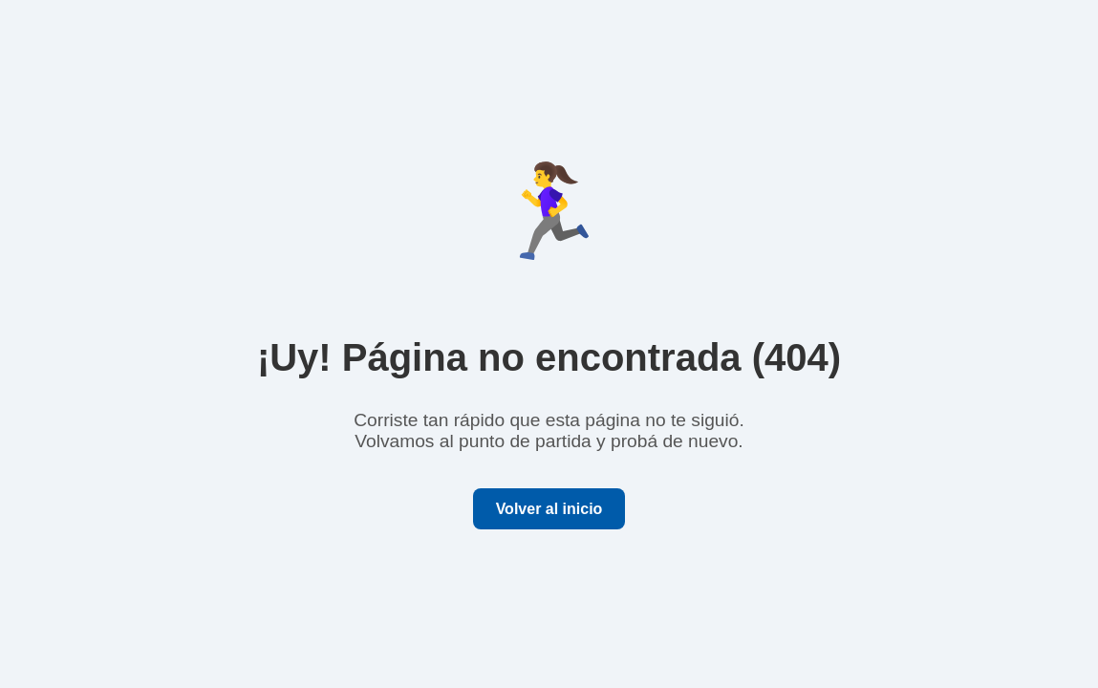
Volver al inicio (549, 509)
